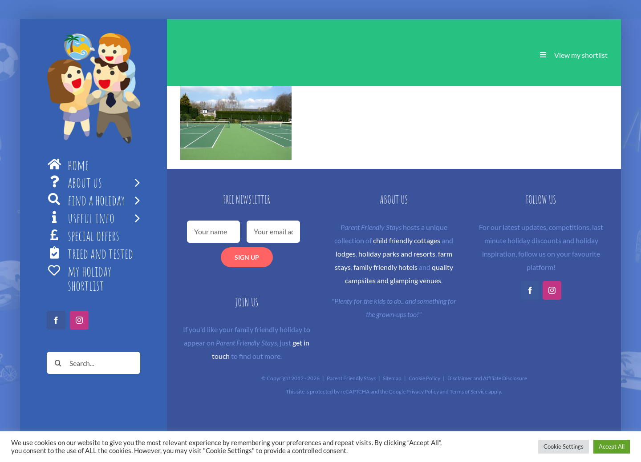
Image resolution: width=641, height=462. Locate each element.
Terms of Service (468, 391)
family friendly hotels (385, 267)
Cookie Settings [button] (564, 446)
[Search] (58, 363)
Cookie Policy (424, 378)
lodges (346, 253)
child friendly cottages (406, 240)
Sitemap (392, 378)
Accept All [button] (612, 446)
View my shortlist (581, 55)
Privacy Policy (422, 391)
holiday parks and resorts (396, 253)
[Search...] (93, 363)
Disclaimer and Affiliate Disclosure (487, 378)
